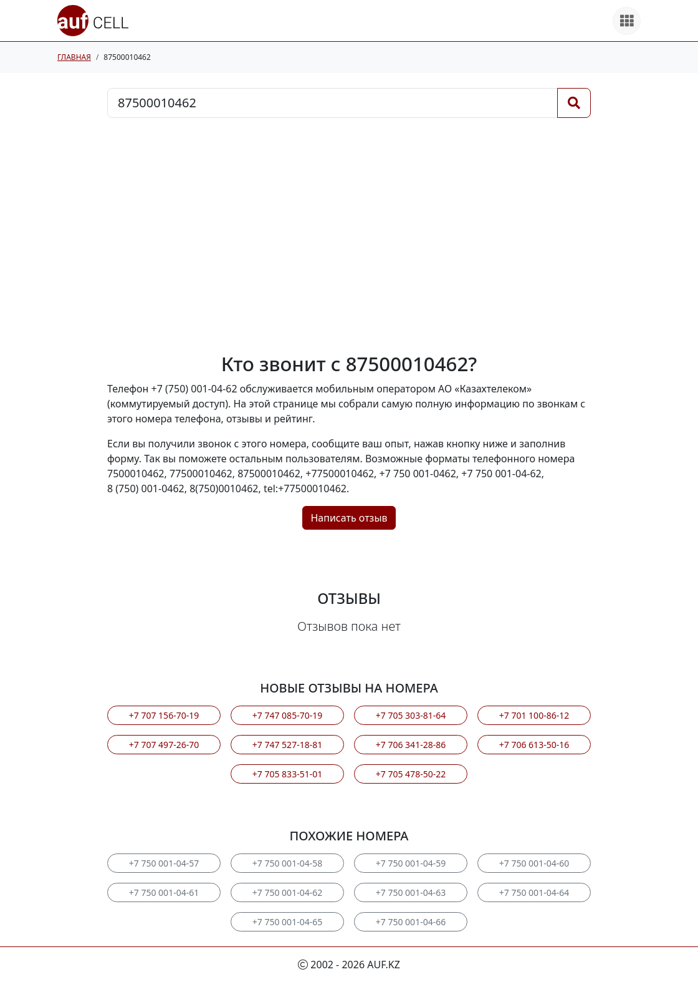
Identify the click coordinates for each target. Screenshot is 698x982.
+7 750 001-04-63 (411, 892)
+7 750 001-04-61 (164, 892)
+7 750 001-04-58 (287, 863)
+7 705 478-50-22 (411, 774)
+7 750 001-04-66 (411, 922)
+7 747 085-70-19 (287, 715)
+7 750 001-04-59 (411, 863)
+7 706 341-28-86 (411, 745)
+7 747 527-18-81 (287, 745)
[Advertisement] (349, 235)
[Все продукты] (627, 21)
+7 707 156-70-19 (164, 715)
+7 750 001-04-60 (534, 863)
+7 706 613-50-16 (534, 745)
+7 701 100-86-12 (534, 715)
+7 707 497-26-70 (164, 745)
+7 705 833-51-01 (287, 774)
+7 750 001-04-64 (534, 892)
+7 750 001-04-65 (287, 922)
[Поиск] (574, 103)
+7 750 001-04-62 (287, 892)
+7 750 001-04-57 (164, 863)
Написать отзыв (348, 518)
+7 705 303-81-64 (411, 715)
